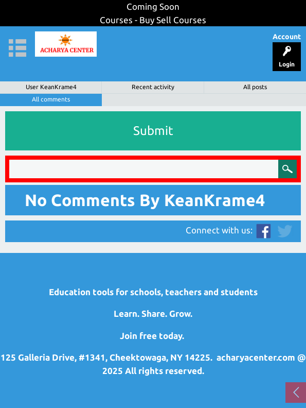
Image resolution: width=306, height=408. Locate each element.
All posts (255, 86)
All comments (51, 99)
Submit (153, 131)
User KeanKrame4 (51, 86)
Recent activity (153, 86)
